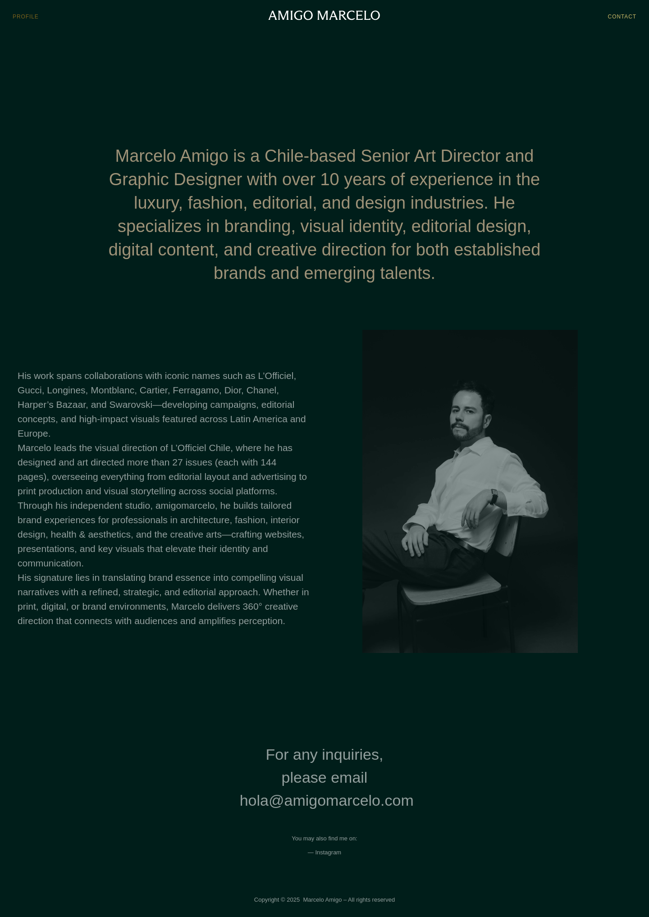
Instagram (328, 852)
